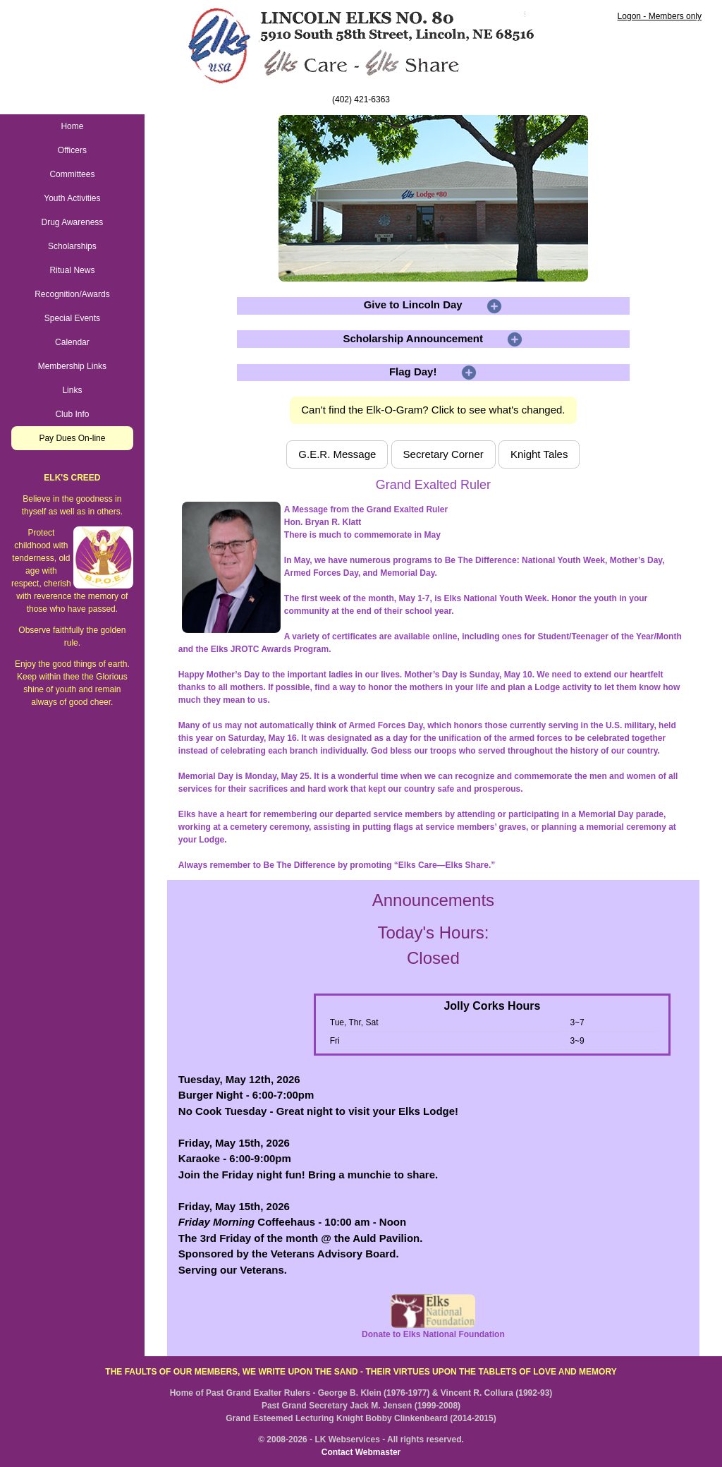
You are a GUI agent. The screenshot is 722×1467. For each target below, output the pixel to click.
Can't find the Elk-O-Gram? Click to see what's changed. (433, 410)
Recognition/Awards (72, 294)
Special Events (72, 318)
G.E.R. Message (337, 454)
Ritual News (71, 270)
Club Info (72, 414)
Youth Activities (72, 198)
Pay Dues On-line (72, 438)
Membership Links (72, 366)
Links (72, 390)
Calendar (72, 342)
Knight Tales (539, 454)
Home (72, 126)
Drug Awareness (72, 222)
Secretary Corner (443, 454)
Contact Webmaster (361, 1452)
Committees (71, 174)
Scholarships (72, 246)
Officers (72, 150)
